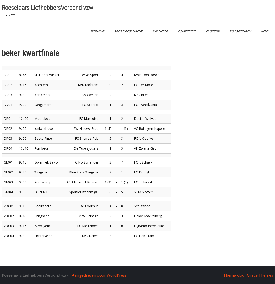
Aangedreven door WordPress (99, 275)
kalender (160, 31)
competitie (187, 31)
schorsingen (240, 31)
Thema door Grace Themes (248, 275)
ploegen (213, 31)
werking (98, 31)
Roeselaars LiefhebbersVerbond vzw (47, 7)
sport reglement (129, 31)
